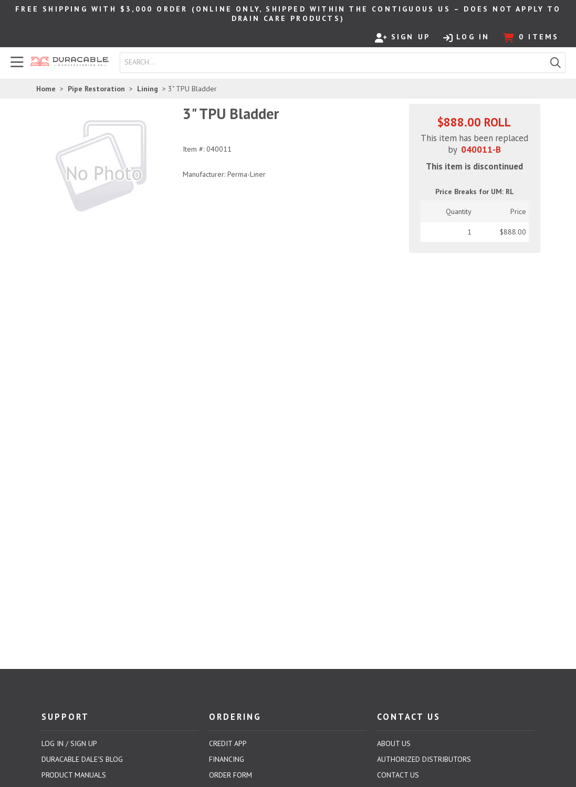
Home (46, 88)
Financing (226, 759)
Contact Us (398, 775)
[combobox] (333, 62)
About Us (394, 743)
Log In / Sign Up (69, 743)
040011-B (481, 149)
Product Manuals (73, 775)
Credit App (228, 743)
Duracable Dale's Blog (82, 759)
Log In (466, 37)
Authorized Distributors (424, 759)
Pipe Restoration (96, 88)
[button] (555, 62)
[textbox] (335, 62)
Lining (147, 88)
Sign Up (402, 37)
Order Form (230, 775)
